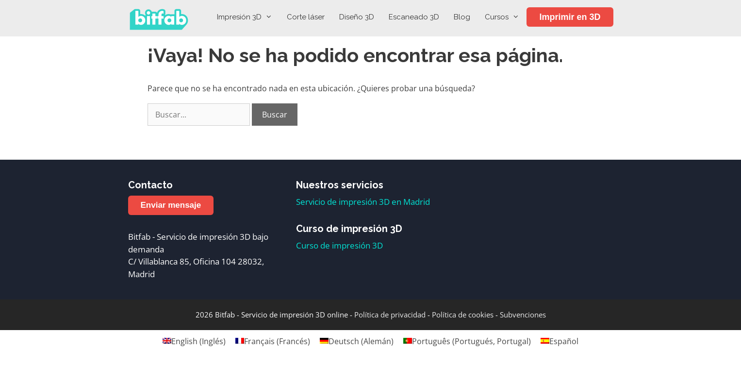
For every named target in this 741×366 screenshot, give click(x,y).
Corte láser (306, 17)
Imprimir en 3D (569, 17)
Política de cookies (463, 314)
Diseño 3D (356, 17)
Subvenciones (523, 314)
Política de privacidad (390, 314)
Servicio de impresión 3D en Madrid (363, 201)
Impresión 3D (248, 17)
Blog (462, 17)
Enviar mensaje (171, 205)
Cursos (506, 17)
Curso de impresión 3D (339, 245)
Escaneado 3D (414, 17)
